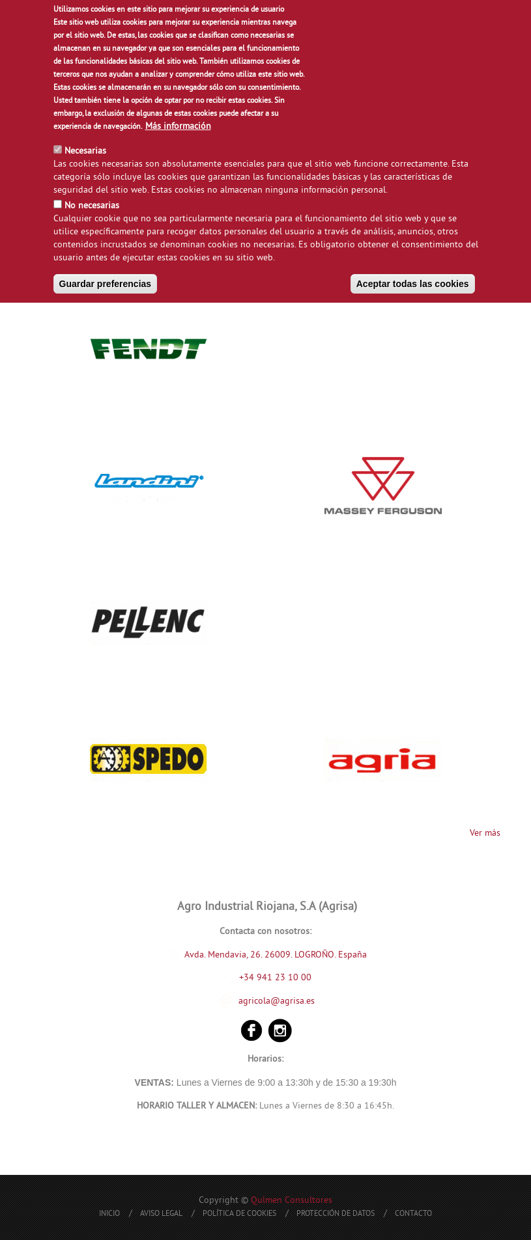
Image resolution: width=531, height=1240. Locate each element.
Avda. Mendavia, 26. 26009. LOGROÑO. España (275, 954)
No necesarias (92, 204)
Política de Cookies (239, 1214)
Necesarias (85, 149)
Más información (178, 124)
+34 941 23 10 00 (267, 978)
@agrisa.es (292, 1000)
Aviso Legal (161, 1214)
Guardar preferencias (105, 282)
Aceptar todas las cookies (412, 282)
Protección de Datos (335, 1214)
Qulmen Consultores (291, 1200)
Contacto (413, 1214)
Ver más (485, 833)
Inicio (109, 1214)
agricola (254, 1000)
